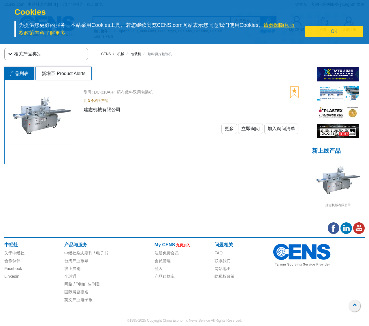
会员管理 (163, 260)
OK (334, 31)
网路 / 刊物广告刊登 (82, 284)
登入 (159, 268)
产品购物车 (165, 276)
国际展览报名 (76, 292)
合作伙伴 (12, 260)
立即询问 (250, 128)
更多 (229, 128)
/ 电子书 (100, 253)
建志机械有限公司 (338, 205)
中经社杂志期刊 (78, 253)
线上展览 (72, 268)
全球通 (70, 276)
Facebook (13, 268)
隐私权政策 (224, 276)
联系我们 (222, 260)
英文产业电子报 (78, 299)
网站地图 (222, 268)
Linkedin (11, 276)
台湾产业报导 (76, 260)
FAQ (218, 253)
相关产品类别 (25, 54)
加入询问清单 (281, 128)
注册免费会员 (167, 253)
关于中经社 (14, 253)
